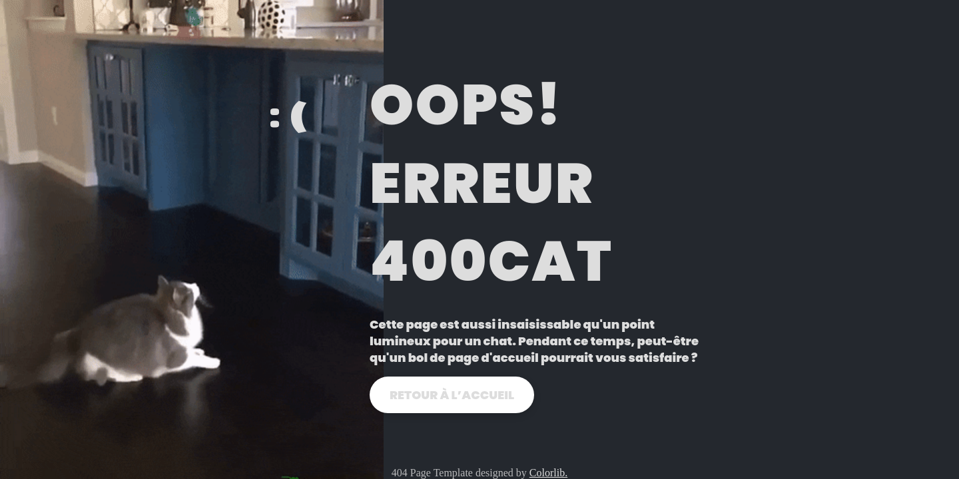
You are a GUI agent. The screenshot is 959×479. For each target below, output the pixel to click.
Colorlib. (548, 472)
